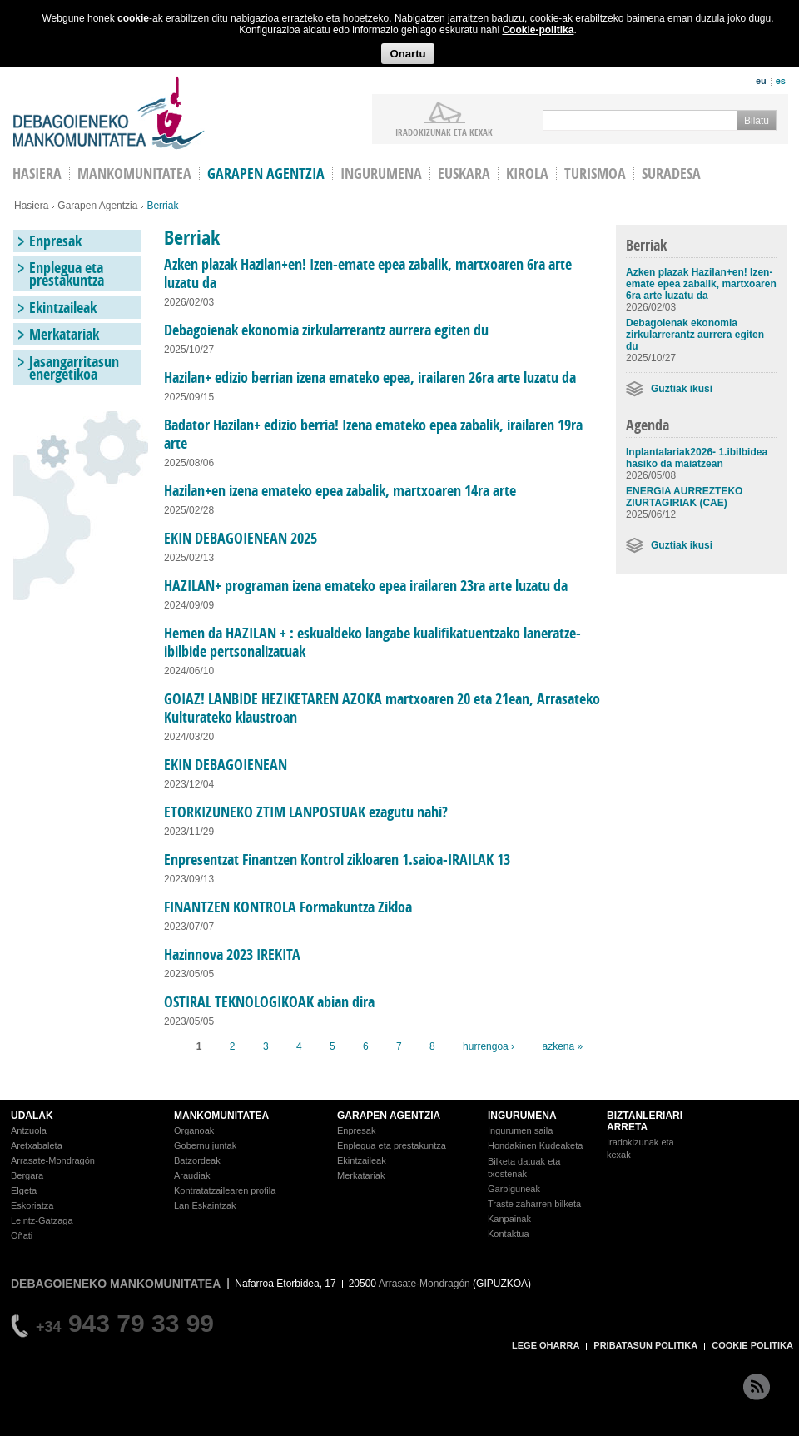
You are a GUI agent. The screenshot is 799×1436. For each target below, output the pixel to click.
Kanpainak (509, 1219)
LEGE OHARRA (545, 1345)
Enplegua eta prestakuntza (66, 274)
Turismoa (595, 173)
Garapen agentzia (266, 173)
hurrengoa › (488, 1046)
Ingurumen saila (520, 1130)
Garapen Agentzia (97, 205)
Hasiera (31, 205)
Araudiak (192, 1175)
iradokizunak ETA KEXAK (444, 131)
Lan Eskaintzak (205, 1205)
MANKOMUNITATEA (221, 1115)
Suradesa (671, 173)
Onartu (407, 53)
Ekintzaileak (63, 307)
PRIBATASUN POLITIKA (645, 1345)
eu (761, 81)
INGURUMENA (522, 1115)
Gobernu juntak (205, 1145)
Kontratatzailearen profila (224, 1190)
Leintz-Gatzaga (42, 1220)
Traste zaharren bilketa (534, 1204)
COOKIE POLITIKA (752, 1345)
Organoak (194, 1130)
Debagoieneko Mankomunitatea (109, 113)
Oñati (21, 1235)
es (781, 81)
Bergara (27, 1175)
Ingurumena (381, 173)
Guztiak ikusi (681, 389)
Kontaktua (508, 1234)
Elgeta (24, 1190)
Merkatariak (64, 334)
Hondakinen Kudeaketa (535, 1145)
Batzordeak (197, 1160)
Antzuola (29, 1130)
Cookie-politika (537, 30)
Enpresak (55, 241)
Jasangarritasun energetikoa (74, 368)
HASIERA (37, 173)
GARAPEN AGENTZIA (388, 1115)
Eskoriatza (32, 1205)
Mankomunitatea (134, 173)
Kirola (527, 173)
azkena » (562, 1046)
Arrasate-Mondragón (53, 1160)
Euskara (464, 173)
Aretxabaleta (36, 1145)
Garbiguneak (514, 1189)
